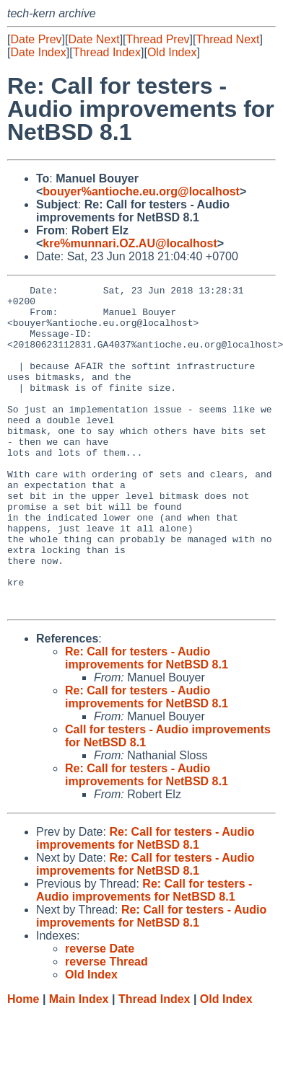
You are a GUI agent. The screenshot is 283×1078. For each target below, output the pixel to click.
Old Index (171, 52)
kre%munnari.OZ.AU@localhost (130, 243)
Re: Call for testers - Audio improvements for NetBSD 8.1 (146, 722)
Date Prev (35, 39)
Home (23, 1064)
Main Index (79, 1064)
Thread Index (107, 52)
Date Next (93, 39)
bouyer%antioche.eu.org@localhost (141, 191)
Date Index (38, 52)
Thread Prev (158, 39)
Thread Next (227, 39)
